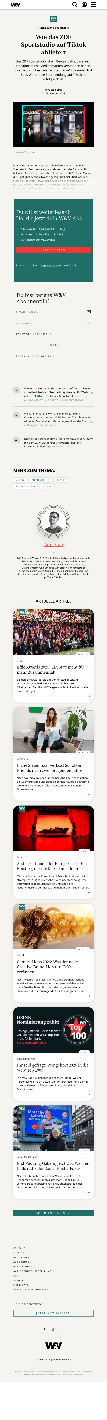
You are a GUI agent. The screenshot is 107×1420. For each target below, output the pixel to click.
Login (53, 345)
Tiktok (61, 480)
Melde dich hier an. (62, 446)
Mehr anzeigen (53, 1213)
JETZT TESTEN (53, 250)
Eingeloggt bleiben (37, 356)
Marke (20, 480)
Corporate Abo (49, 265)
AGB (16, 1275)
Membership (41, 480)
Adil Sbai (56, 89)
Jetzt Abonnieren (53, 1313)
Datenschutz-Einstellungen (34, 1271)
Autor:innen (22, 1262)
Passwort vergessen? (34, 333)
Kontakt (19, 1248)
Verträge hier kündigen (31, 1289)
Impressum (21, 1252)
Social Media (25, 486)
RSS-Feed (19, 1280)
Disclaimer (21, 1257)
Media (47, 486)
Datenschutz (22, 1266)
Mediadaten (22, 1285)
